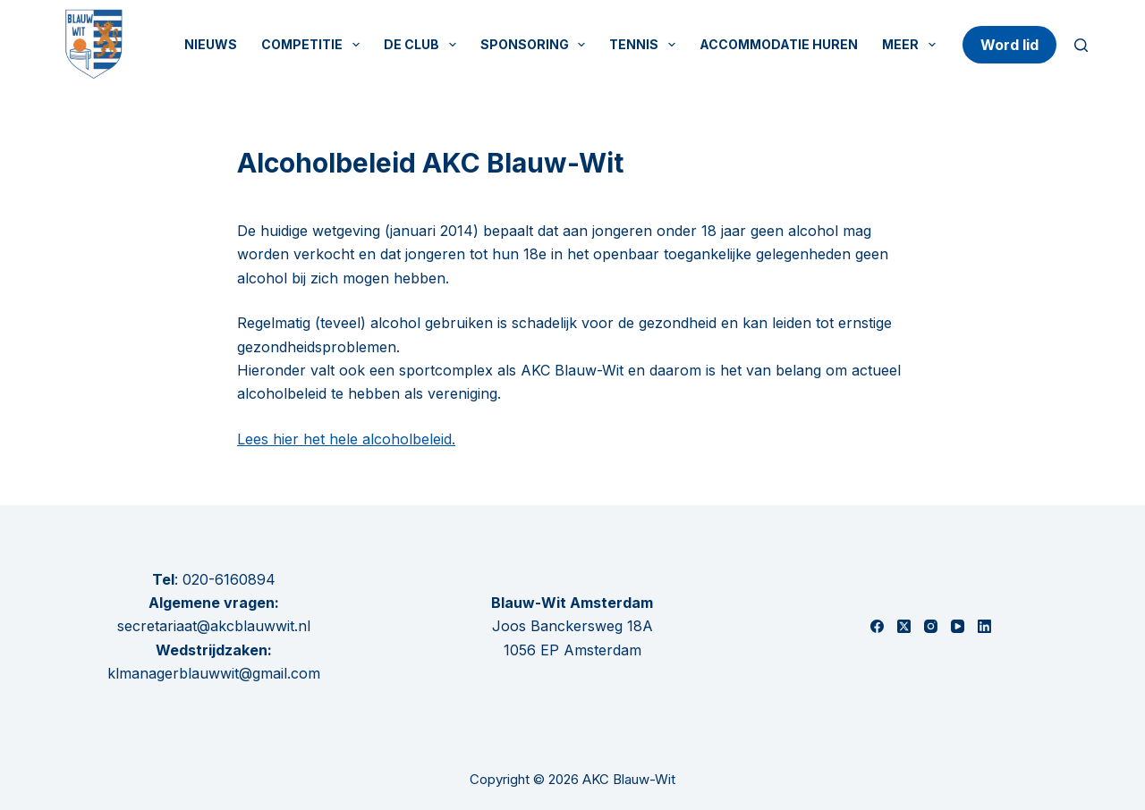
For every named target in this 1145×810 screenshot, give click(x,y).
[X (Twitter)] (904, 626)
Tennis (646, 44)
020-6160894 (229, 579)
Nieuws (210, 44)
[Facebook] (877, 626)
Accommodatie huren (779, 44)
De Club (423, 44)
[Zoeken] (1081, 45)
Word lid (1009, 45)
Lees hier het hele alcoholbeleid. (346, 439)
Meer (912, 44)
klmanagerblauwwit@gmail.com (213, 673)
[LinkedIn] (984, 626)
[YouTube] (957, 626)
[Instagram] (930, 626)
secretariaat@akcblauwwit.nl (213, 626)
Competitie (314, 44)
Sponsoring (536, 44)
